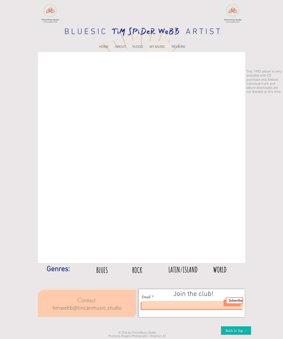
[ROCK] (137, 270)
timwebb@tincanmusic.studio (87, 308)
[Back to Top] (236, 330)
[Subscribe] (234, 300)
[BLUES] (102, 270)
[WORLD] (220, 269)
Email (146, 297)
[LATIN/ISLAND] (183, 269)
